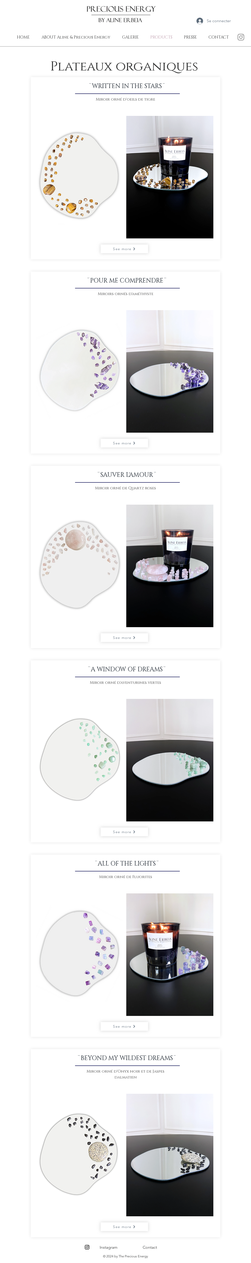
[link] (242, 20)
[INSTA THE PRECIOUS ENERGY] (240, 37)
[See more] (124, 249)
